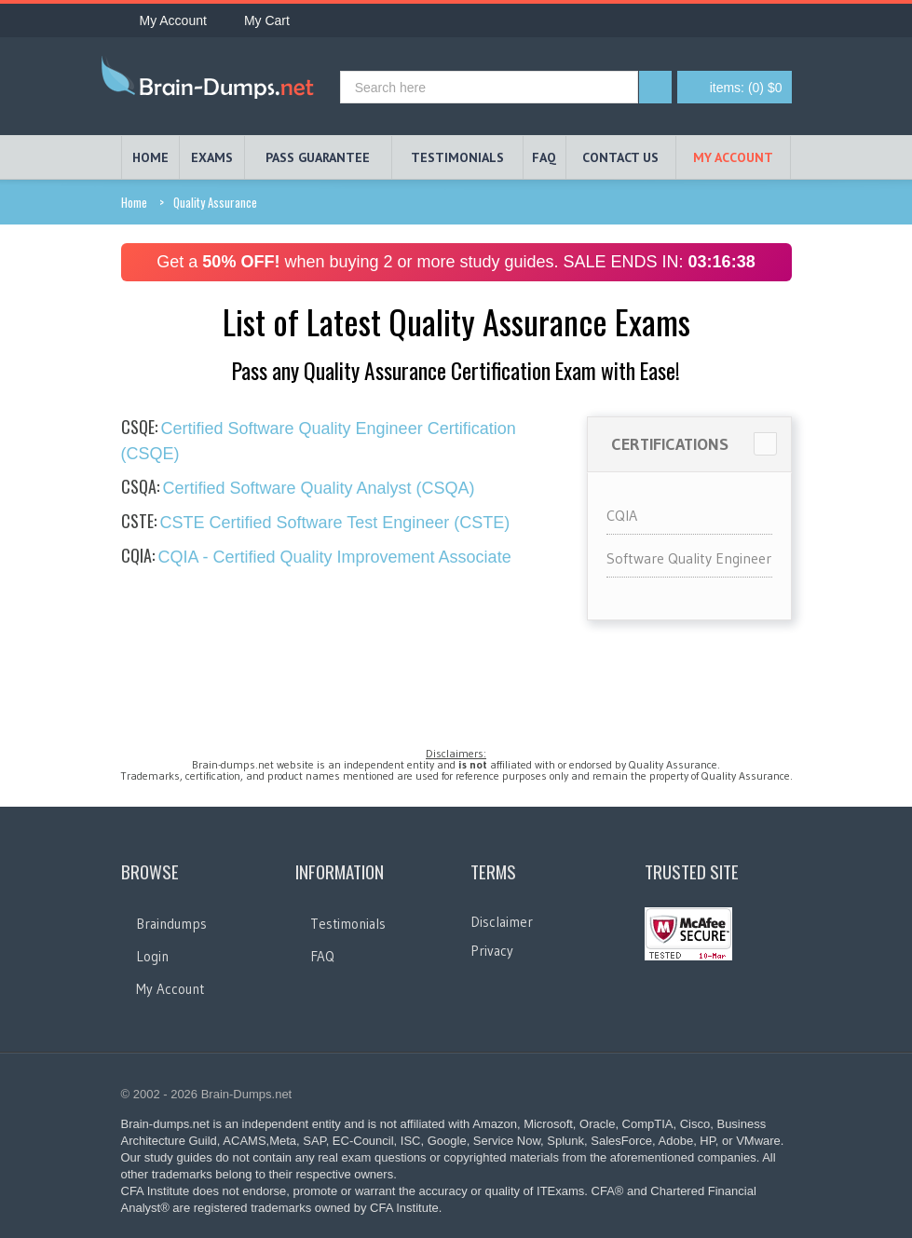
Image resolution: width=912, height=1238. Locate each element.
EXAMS (212, 157)
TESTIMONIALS (457, 157)
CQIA (621, 515)
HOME (150, 157)
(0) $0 (746, 87)
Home (134, 202)
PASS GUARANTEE (317, 157)
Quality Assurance (215, 202)
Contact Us (620, 157)
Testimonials (348, 923)
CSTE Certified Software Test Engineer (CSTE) (315, 522)
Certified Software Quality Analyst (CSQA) (298, 488)
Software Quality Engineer (688, 558)
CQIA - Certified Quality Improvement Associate (316, 557)
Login (152, 956)
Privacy (491, 950)
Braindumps (171, 923)
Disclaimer (501, 922)
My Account (164, 20)
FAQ (544, 157)
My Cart (257, 20)
